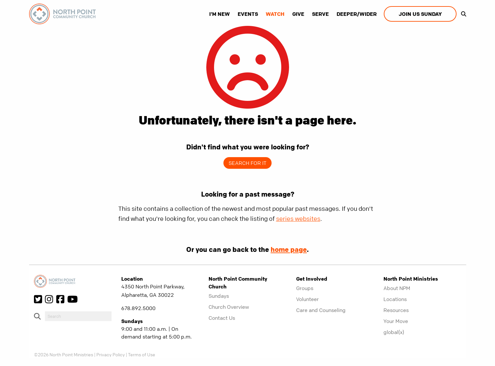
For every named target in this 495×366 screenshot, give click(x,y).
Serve (320, 14)
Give (298, 14)
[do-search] (78, 316)
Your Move (395, 321)
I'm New (219, 14)
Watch (275, 14)
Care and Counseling (321, 310)
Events (248, 14)
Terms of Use (141, 354)
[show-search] (462, 14)
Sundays (219, 296)
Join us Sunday (420, 14)
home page (289, 249)
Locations (395, 299)
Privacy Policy (110, 354)
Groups (304, 288)
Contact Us (222, 318)
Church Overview (229, 307)
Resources (396, 310)
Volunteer (307, 299)
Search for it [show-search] (247, 163)
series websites (298, 218)
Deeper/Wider (357, 14)
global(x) (393, 332)
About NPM (396, 288)
